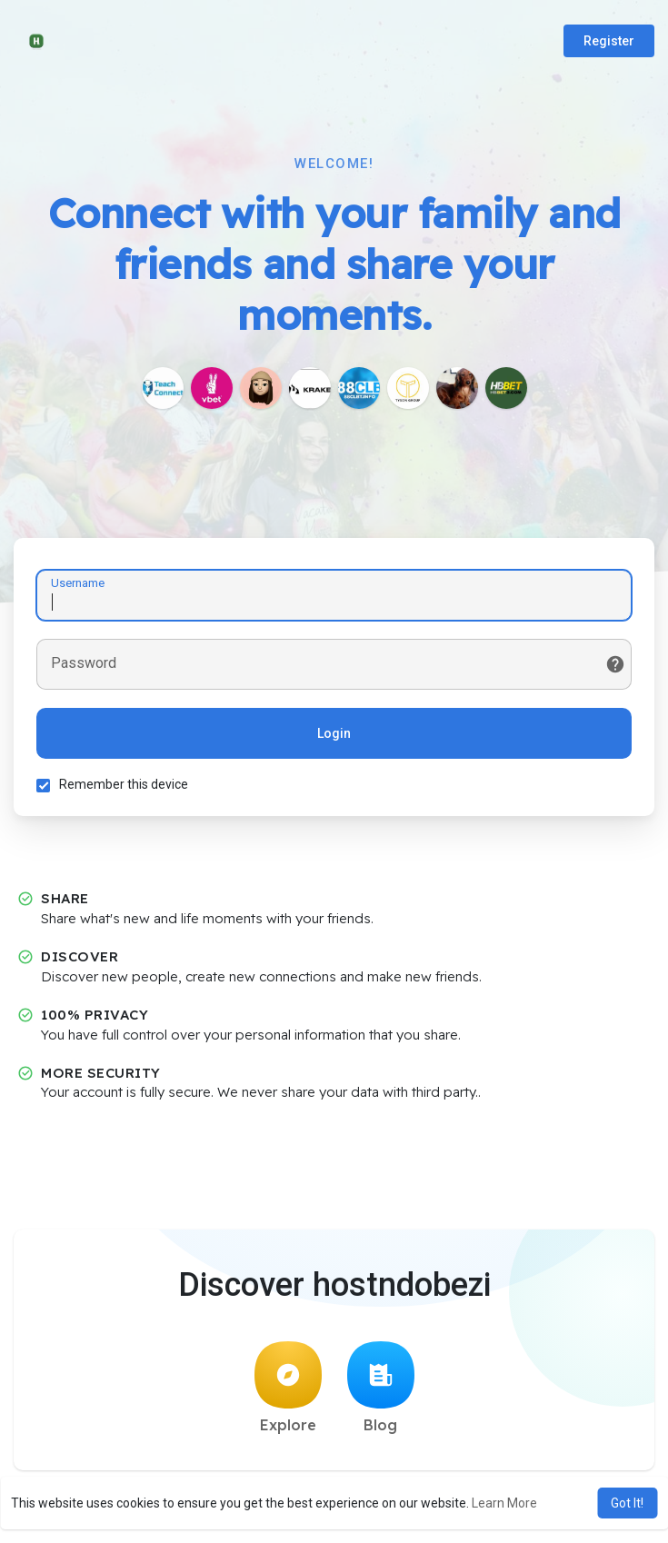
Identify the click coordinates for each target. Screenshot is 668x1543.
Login (334, 733)
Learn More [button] (504, 1503)
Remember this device (123, 784)
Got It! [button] (627, 1503)
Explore (288, 1387)
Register (608, 41)
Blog (380, 1387)
